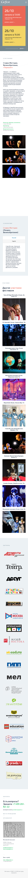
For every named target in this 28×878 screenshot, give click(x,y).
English (14, 241)
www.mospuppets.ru (8, 849)
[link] (14, 141)
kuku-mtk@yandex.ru (8, 860)
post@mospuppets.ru (17, 809)
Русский (14, 237)
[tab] (14, 238)
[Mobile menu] (26, 2)
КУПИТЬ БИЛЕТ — (10, 22)
